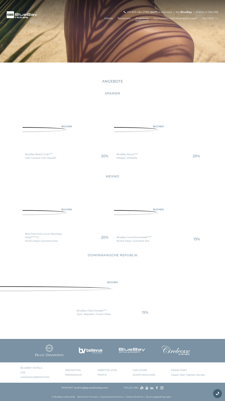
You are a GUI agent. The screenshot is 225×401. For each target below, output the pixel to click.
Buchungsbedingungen (158, 397)
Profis (102, 374)
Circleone (140, 370)
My (184, 12)
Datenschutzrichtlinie (112, 397)
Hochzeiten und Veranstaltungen (175, 18)
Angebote (142, 18)
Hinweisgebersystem (34, 377)
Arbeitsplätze (107, 370)
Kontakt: (68, 387)
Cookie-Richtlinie (134, 397)
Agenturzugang (144, 374)
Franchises (179, 370)
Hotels (108, 18)
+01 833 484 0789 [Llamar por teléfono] (138, 12)
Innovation (73, 370)
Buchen (66, 126)
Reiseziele (124, 18)
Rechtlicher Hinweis (87, 397)
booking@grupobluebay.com (91, 387)
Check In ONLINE (207, 12)
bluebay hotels (31, 367)
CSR (22, 372)
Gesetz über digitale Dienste (188, 374)
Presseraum (73, 374)
